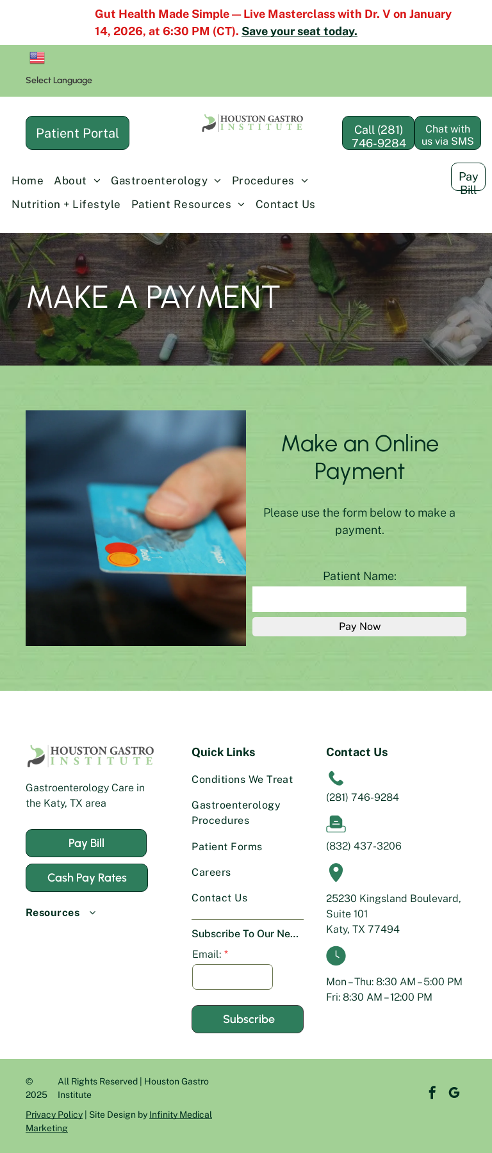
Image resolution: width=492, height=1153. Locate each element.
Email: (206, 954)
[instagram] (456, 1094)
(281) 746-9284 (362, 797)
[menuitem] (27, 181)
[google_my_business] (435, 1094)
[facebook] (413, 1094)
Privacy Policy (54, 1114)
